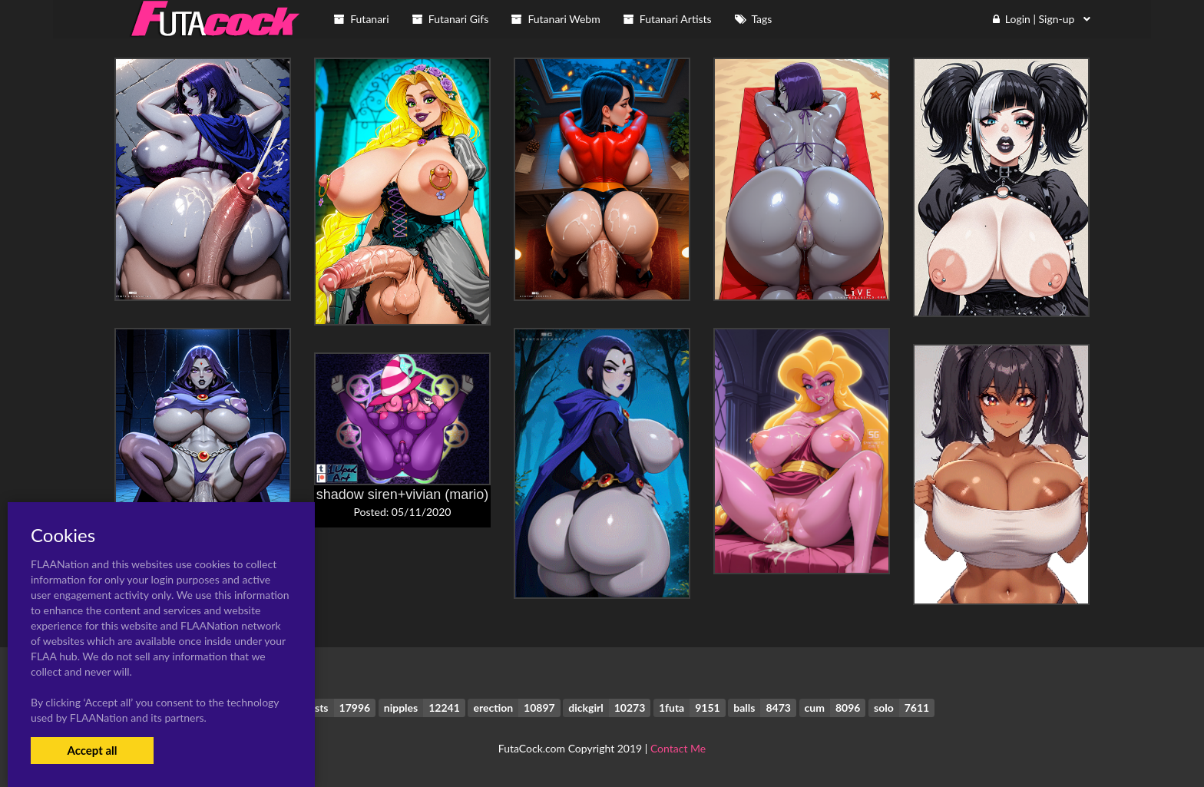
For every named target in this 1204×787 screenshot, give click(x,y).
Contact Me (678, 748)
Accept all (92, 750)
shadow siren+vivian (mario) (402, 494)
